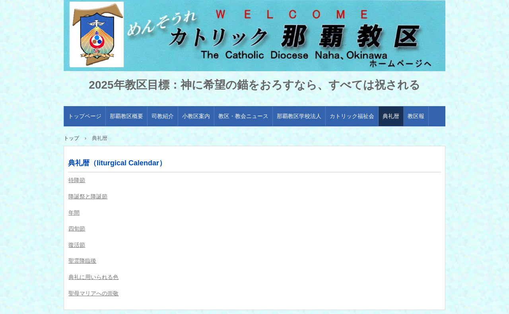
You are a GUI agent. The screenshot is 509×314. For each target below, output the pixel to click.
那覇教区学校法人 (299, 116)
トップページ (84, 116)
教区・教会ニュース (243, 116)
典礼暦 (391, 116)
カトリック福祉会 (352, 116)
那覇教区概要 (126, 116)
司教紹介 (163, 116)
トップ (71, 138)
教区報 (416, 116)
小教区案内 (196, 116)
